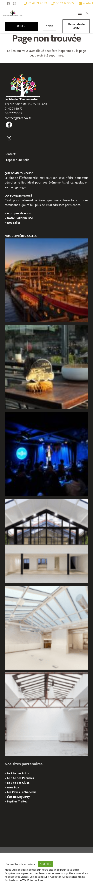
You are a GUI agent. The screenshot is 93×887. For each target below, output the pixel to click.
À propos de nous (19, 213)
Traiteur (23, 801)
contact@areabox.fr (18, 118)
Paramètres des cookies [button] (20, 864)
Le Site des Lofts (18, 773)
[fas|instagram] (9, 138)
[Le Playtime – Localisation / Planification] (46, 280)
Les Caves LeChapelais (21, 792)
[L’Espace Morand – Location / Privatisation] (46, 628)
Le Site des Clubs (18, 783)
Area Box (13, 787)
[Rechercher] (88, 13)
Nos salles (13, 222)
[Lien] (13, 13)
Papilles (12, 801)
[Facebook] (8, 3)
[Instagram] (14, 3)
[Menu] (79, 13)
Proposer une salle (17, 160)
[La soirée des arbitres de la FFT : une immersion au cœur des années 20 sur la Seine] (46, 367)
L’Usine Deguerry (18, 797)
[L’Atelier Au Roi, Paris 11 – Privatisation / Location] (46, 714)
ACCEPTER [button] (45, 864)
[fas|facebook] (9, 125)
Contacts (11, 154)
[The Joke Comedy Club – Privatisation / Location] (46, 454)
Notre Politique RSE (20, 218)
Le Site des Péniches (20, 778)
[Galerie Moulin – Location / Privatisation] (46, 541)
